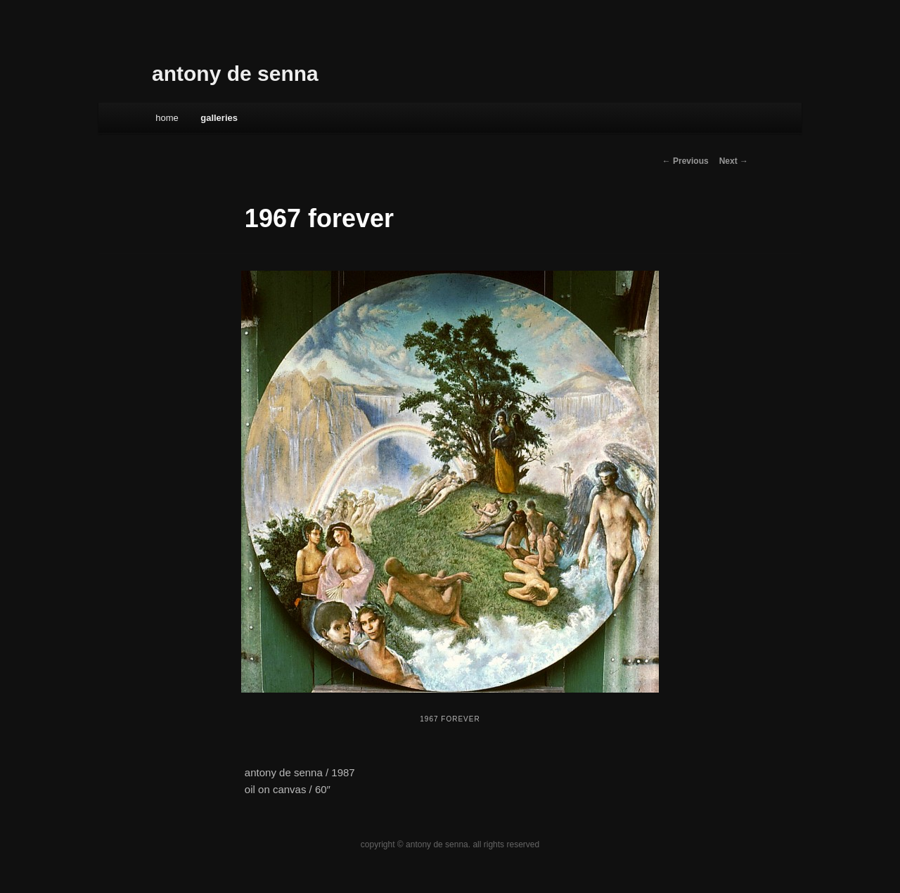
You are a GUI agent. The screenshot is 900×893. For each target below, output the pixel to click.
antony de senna (235, 73)
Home (167, 118)
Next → (733, 161)
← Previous (685, 161)
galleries (219, 118)
